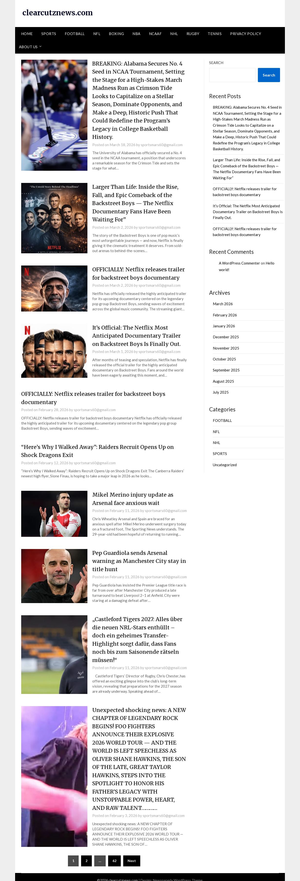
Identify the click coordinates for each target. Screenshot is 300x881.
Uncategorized (225, 464)
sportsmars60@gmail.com (162, 143)
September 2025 (226, 370)
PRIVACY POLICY (245, 33)
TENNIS (215, 33)
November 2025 (226, 348)
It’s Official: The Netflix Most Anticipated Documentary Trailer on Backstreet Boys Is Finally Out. (137, 333)
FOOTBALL (75, 33)
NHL (174, 33)
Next (132, 855)
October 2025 (224, 359)
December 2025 (226, 337)
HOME (27, 33)
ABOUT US (28, 46)
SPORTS (48, 33)
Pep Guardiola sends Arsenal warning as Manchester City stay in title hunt (136, 557)
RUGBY (193, 33)
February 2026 (225, 315)
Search (216, 62)
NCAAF (155, 33)
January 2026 (224, 325)
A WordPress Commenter (239, 263)
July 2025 (221, 392)
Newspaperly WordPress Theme (178, 874)
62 (114, 855)
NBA (136, 33)
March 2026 (223, 303)
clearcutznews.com (57, 12)
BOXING (116, 33)
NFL (97, 33)
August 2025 (223, 381)
